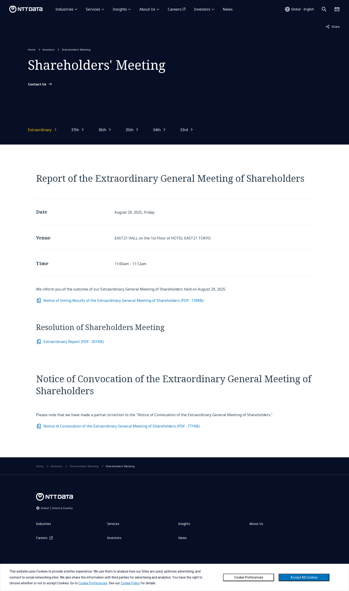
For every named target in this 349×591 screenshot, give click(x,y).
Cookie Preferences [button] (92, 583)
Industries (64, 9)
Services (93, 9)
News (228, 9)
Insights (120, 9)
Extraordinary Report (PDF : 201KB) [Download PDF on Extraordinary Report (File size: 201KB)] (73, 341)
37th (75, 129)
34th (157, 129)
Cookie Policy (130, 583)
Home (32, 49)
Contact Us (37, 84)
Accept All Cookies (304, 577)
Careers (174, 9)
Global (57, 508)
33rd (184, 129)
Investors (202, 9)
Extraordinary (40, 129)
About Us (147, 9)
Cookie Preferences (248, 577)
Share (333, 26)
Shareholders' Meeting (76, 49)
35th (129, 129)
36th (102, 129)
